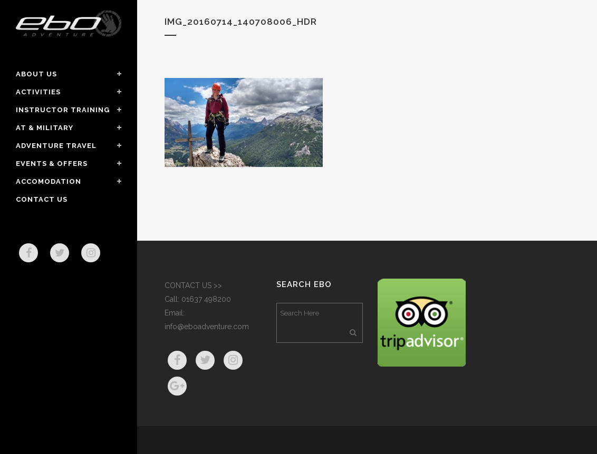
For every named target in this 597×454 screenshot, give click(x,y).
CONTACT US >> (193, 285)
